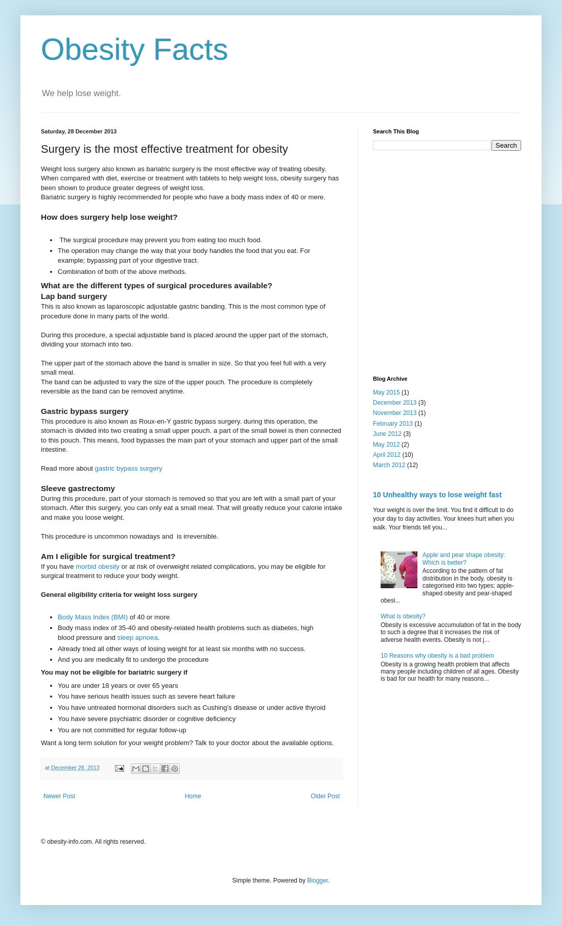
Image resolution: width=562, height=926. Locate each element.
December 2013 (394, 402)
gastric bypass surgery (128, 468)
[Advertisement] (96, 262)
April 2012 (387, 454)
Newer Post (59, 796)
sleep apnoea (138, 637)
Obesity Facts (134, 49)
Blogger (317, 880)
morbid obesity (98, 566)
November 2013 (394, 412)
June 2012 (387, 433)
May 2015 (386, 392)
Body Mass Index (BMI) (93, 617)
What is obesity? (403, 616)
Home (193, 796)
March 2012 (389, 465)
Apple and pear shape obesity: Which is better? (464, 558)
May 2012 (386, 444)
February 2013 (393, 423)
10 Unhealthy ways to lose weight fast (437, 495)
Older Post (325, 796)
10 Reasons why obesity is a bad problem (437, 655)
